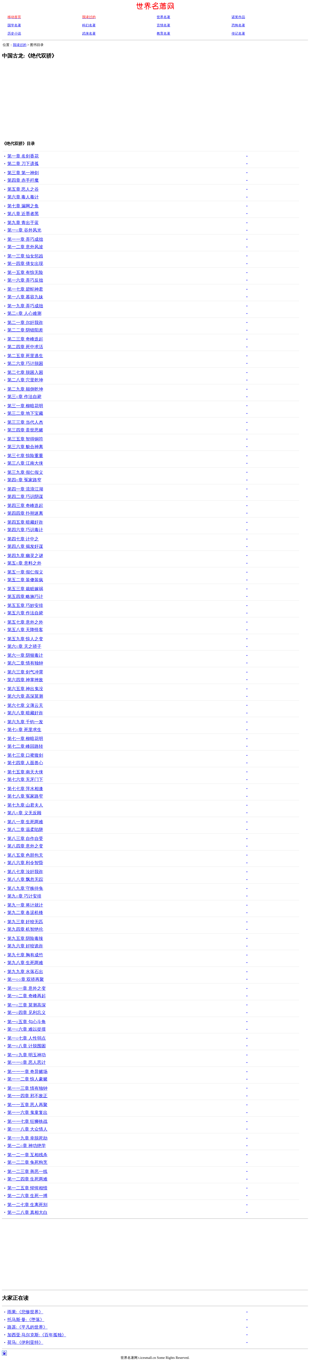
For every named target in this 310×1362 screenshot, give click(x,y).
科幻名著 (89, 25)
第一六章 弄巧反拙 (25, 280)
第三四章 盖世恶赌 (25, 430)
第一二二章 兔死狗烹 (27, 1162)
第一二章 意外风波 (25, 246)
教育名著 (163, 33)
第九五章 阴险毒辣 (25, 938)
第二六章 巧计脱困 (25, 363)
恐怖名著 (238, 25)
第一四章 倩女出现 (25, 263)
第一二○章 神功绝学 (26, 1145)
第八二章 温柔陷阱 (25, 829)
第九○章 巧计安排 (24, 896)
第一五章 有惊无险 (25, 272)
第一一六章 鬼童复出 (27, 1112)
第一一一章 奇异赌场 (27, 1071)
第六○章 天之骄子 (24, 646)
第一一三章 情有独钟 (27, 1088)
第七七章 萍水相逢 (25, 788)
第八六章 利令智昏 (25, 862)
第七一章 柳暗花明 (25, 738)
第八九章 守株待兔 (25, 888)
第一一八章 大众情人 (27, 1129)
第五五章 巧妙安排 (25, 605)
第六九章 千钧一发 (25, 721)
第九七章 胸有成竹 (25, 955)
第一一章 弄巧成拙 (25, 239)
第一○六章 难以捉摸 (26, 1029)
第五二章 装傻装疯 (25, 579)
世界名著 (163, 17)
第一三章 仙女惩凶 (25, 256)
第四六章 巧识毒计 (25, 529)
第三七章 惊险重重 (25, 455)
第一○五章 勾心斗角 (26, 1021)
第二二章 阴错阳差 (25, 330)
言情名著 (163, 25)
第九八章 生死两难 (25, 962)
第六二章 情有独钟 (25, 663)
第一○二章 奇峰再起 (26, 995)
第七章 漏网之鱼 (23, 206)
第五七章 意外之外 (25, 622)
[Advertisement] (146, 103)
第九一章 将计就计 (25, 905)
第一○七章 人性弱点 (26, 1038)
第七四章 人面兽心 (25, 762)
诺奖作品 (238, 17)
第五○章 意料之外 (24, 563)
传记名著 (238, 33)
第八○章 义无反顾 (24, 812)
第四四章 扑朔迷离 (25, 513)
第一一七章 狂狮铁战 (27, 1121)
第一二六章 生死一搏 (27, 1195)
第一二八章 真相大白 (27, 1212)
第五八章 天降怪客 (25, 629)
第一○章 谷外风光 (24, 230)
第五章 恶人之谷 (23, 189)
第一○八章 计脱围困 (26, 1046)
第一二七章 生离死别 (27, 1204)
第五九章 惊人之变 (25, 638)
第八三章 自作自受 (25, 838)
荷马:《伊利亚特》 (25, 1342)
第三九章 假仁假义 (25, 472)
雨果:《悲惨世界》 (25, 1311)
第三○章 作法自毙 (24, 396)
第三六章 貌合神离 (25, 446)
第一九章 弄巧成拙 (25, 305)
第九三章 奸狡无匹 (25, 921)
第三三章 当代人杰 (25, 422)
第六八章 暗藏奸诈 (25, 713)
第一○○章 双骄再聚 (25, 979)
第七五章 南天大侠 (25, 772)
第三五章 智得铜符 (25, 439)
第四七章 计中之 (23, 539)
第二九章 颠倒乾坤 (25, 389)
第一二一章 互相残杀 (27, 1154)
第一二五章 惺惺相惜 (27, 1188)
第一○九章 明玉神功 (26, 1054)
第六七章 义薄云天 (25, 705)
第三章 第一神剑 (23, 172)
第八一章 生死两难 (25, 821)
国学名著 (14, 25)
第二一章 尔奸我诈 (25, 322)
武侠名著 (89, 33)
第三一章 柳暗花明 (25, 405)
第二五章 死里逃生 (25, 355)
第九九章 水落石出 (25, 971)
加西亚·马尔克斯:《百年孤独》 (36, 1334)
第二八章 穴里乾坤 (25, 380)
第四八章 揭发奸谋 (25, 546)
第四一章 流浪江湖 (25, 489)
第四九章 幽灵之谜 (25, 555)
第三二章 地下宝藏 (25, 413)
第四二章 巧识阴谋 (25, 496)
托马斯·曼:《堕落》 (25, 1319)
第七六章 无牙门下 (25, 779)
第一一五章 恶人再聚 (27, 1104)
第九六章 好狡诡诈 (25, 946)
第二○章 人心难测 (24, 313)
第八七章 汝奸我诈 (25, 871)
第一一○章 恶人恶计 (26, 1062)
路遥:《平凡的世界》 (27, 1327)
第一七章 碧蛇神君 (25, 289)
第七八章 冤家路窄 (25, 796)
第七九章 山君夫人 (25, 805)
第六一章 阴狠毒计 (25, 655)
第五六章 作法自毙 (25, 613)
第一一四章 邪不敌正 (27, 1095)
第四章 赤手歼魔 (23, 180)
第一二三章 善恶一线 (27, 1171)
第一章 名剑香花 (23, 156)
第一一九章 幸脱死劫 (27, 1138)
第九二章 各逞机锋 (25, 912)
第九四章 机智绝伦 (25, 929)
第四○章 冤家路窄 (24, 479)
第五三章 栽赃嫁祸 (25, 588)
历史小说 (14, 33)
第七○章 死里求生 (24, 729)
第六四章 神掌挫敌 (25, 679)
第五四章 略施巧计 (25, 596)
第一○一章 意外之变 (26, 988)
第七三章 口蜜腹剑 (25, 755)
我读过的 (19, 45)
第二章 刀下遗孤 (23, 163)
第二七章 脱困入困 (25, 372)
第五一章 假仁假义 (25, 572)
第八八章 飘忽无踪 (25, 879)
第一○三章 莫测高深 (26, 1005)
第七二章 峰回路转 (25, 746)
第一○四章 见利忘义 (26, 1012)
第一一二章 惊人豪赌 (27, 1079)
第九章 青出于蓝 (23, 222)
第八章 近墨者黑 (23, 213)
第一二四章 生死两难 (27, 1179)
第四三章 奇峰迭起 (25, 505)
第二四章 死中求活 (25, 346)
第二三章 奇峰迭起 (25, 339)
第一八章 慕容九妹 (25, 297)
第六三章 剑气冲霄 (25, 672)
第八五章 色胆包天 (25, 855)
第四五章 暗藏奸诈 (25, 522)
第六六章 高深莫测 (25, 696)
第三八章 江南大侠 (25, 463)
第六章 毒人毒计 (23, 197)
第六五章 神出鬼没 (25, 688)
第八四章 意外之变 (25, 846)
